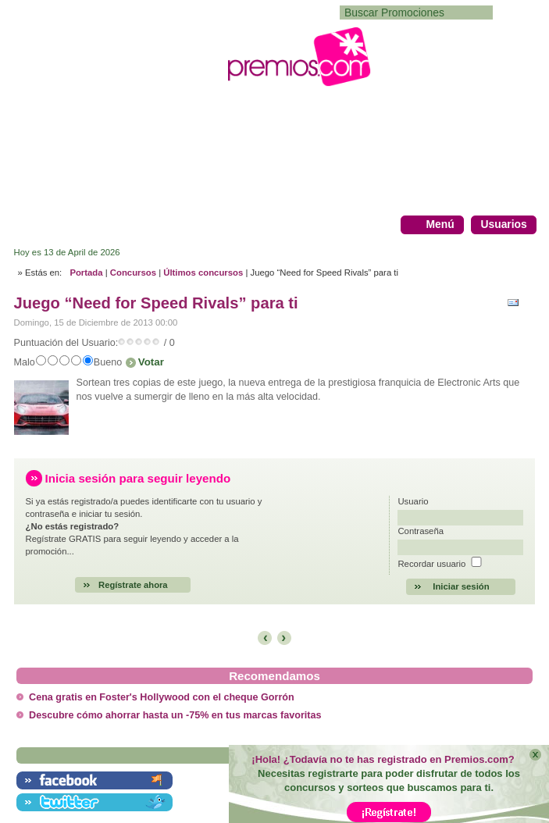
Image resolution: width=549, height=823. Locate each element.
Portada (86, 272)
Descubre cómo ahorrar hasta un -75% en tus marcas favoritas (175, 715)
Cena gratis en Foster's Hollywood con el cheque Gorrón (161, 697)
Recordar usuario (431, 563)
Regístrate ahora (133, 585)
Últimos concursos (203, 272)
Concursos (133, 272)
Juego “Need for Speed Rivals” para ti (156, 303)
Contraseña (420, 531)
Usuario (412, 501)
